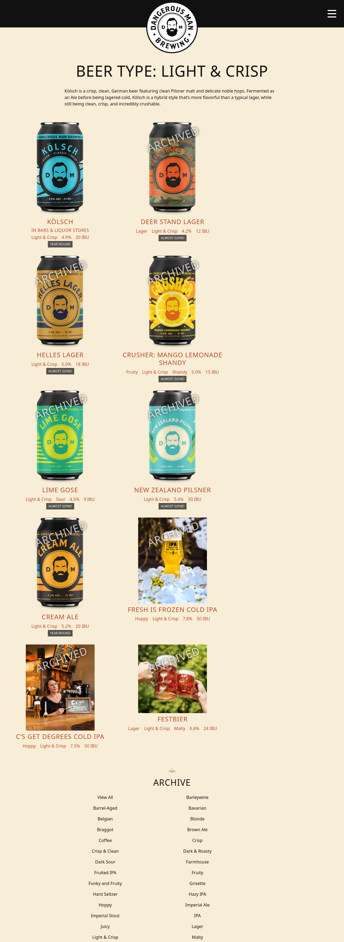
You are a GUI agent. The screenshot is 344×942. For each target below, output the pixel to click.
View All (97, 551)
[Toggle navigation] (332, 13)
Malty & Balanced (172, 648)
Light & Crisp (247, 637)
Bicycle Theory (208, 932)
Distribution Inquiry (59, 823)
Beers (49, 788)
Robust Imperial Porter (172, 691)
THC (247, 734)
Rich (247, 680)
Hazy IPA (172, 616)
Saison (247, 691)
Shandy (172, 702)
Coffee (247, 573)
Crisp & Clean (172, 583)
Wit (172, 745)
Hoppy (247, 616)
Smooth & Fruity (96, 713)
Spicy (97, 723)
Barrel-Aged (247, 551)
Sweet (97, 734)
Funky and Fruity (172, 605)
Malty (96, 648)
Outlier (97, 669)
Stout (247, 723)
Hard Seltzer (96, 616)
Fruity (97, 605)
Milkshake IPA (247, 648)
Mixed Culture (172, 659)
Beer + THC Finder (64, 799)
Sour (172, 713)
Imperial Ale (97, 626)
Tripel (96, 745)
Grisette (247, 605)
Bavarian (97, 562)
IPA (247, 626)
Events (106, 799)
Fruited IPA (247, 594)
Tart (172, 734)
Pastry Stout (97, 680)
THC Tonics (112, 788)
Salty (97, 702)
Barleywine (172, 551)
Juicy (96, 637)
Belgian (172, 562)
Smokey (247, 702)
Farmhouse (171, 594)
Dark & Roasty (247, 583)
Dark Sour (97, 594)
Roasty (96, 691)
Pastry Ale (247, 669)
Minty (96, 659)
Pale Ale (172, 669)
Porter (172, 680)
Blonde (247, 562)
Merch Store (298, 790)
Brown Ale (172, 573)
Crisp (97, 583)
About (106, 809)
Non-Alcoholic (247, 659)
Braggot (97, 573)
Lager (172, 637)
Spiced (247, 713)
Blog (48, 809)
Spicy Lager (172, 723)
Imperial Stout (171, 626)
